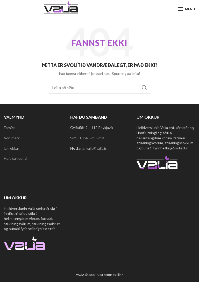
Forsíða (10, 127)
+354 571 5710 (91, 138)
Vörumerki (12, 138)
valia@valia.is (96, 148)
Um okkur (11, 148)
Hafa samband (15, 158)
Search (144, 88)
